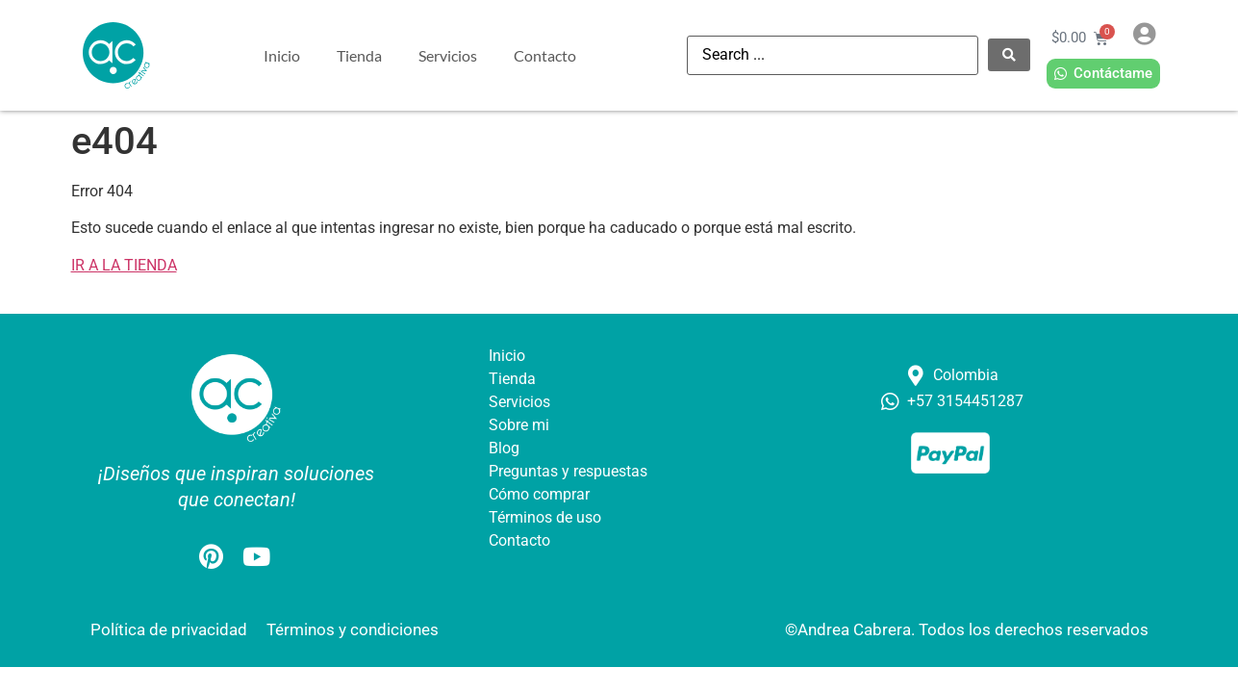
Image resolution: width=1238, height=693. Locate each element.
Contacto (545, 55)
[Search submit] (1009, 54)
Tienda (359, 55)
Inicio (282, 55)
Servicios (447, 55)
